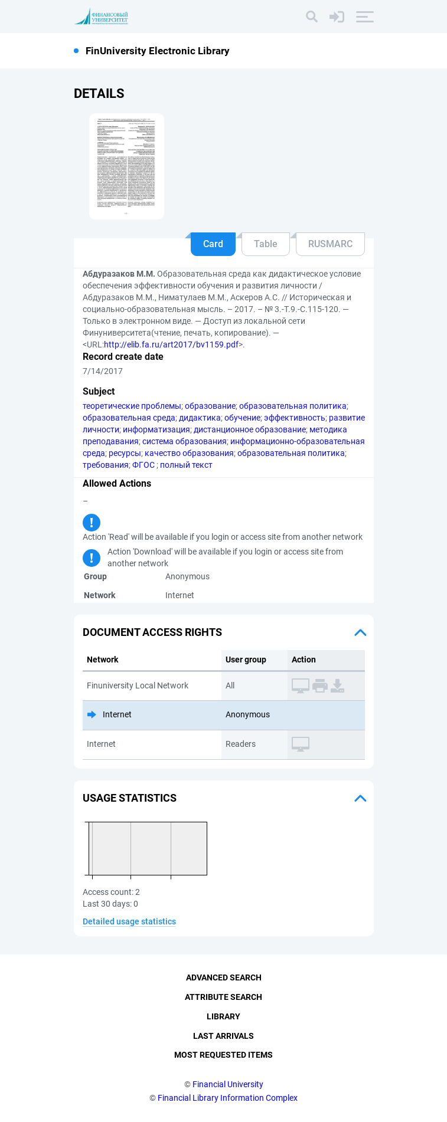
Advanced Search (224, 977)
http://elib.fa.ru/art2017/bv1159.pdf (171, 344)
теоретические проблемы (132, 406)
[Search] (312, 16)
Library (223, 1016)
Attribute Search (223, 997)
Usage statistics (130, 798)
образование (210, 406)
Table (266, 244)
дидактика (200, 417)
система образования (184, 441)
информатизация (156, 429)
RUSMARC (330, 244)
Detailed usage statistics (129, 921)
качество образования (189, 453)
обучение (242, 417)
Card (213, 244)
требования (106, 465)
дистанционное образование (250, 429)
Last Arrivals (223, 1036)
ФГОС (144, 465)
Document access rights (152, 632)
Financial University (227, 1084)
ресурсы (125, 453)
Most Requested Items (223, 1054)
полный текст (186, 465)
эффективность (294, 417)
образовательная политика (293, 406)
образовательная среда (129, 417)
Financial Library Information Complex (228, 1098)
